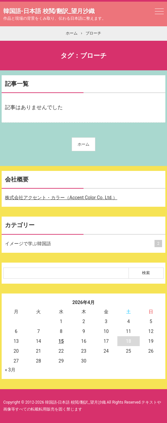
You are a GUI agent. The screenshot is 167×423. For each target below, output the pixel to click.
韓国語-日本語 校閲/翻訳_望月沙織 (49, 11)
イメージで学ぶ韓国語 (82, 244)
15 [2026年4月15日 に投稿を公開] (61, 341)
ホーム (83, 144)
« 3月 (10, 369)
